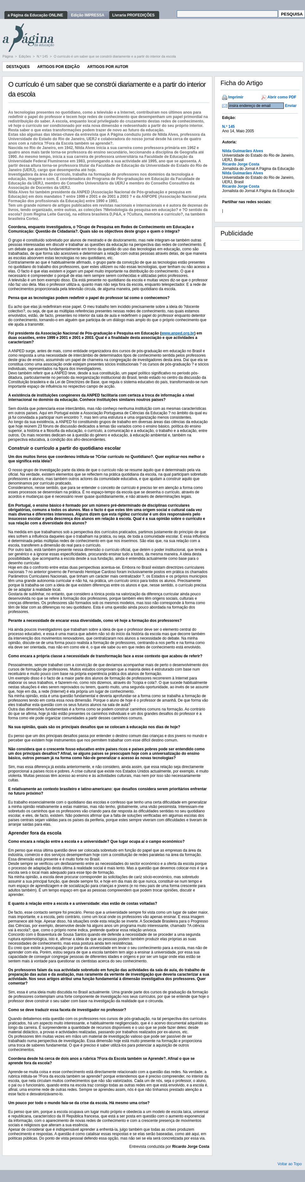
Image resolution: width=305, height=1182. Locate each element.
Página (8, 56)
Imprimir (235, 97)
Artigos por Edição (58, 67)
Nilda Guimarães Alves (242, 151)
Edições (25, 56)
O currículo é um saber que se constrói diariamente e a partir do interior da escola (115, 56)
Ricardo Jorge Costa (240, 164)
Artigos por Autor (107, 67)
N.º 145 (43, 56)
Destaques (18, 67)
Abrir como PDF (281, 97)
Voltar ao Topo (289, 1164)
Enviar (291, 105)
